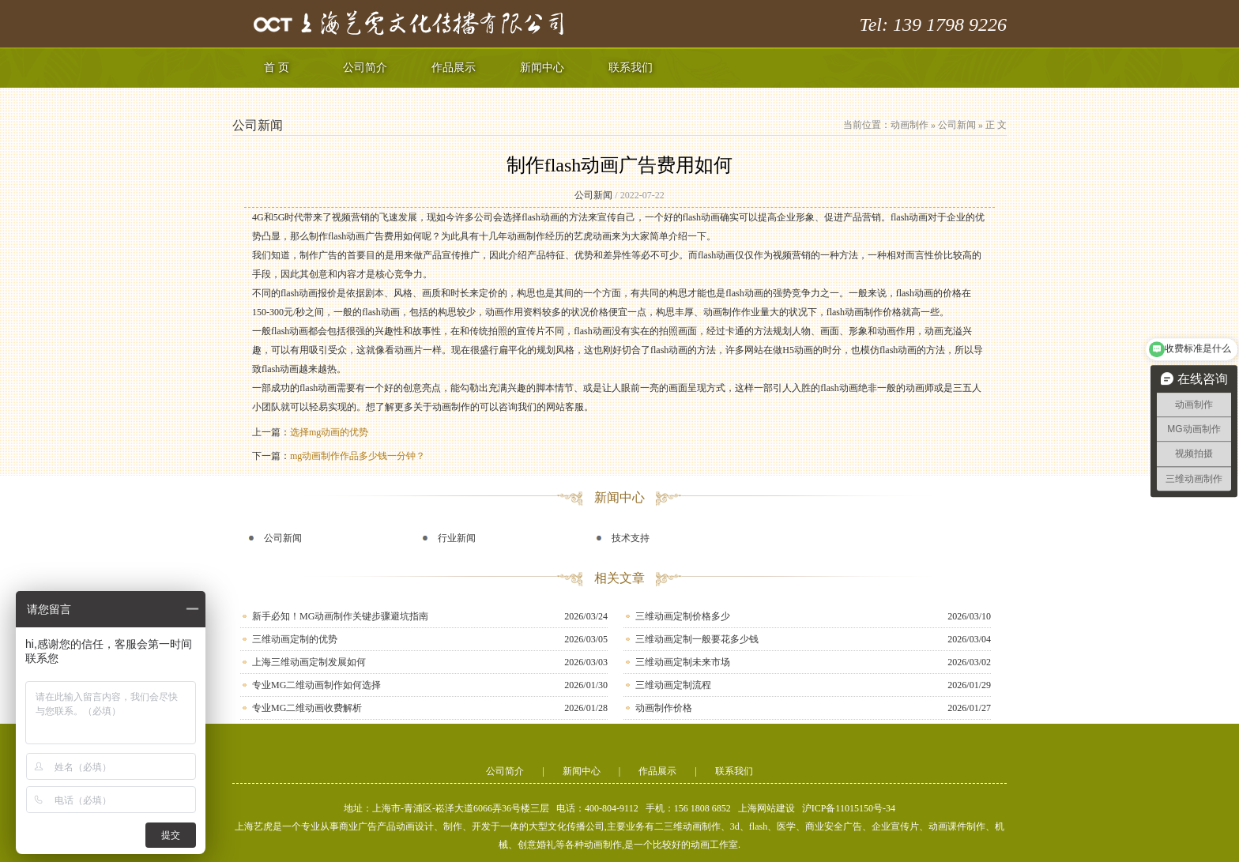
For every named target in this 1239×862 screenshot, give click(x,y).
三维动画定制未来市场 (682, 662)
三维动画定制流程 (673, 685)
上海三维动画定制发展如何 (309, 662)
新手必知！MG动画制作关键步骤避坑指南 (340, 616)
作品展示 (453, 67)
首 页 (276, 67)
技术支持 (631, 538)
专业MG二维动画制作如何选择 (316, 685)
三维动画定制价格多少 (682, 616)
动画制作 (909, 124)
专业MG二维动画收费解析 (307, 707)
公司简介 (365, 67)
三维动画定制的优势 (294, 639)
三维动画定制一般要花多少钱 (697, 639)
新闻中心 (542, 67)
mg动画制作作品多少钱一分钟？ (357, 455)
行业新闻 (457, 538)
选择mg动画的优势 (329, 432)
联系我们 (630, 67)
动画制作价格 (663, 707)
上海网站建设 (766, 808)
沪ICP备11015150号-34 (848, 808)
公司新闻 (957, 124)
